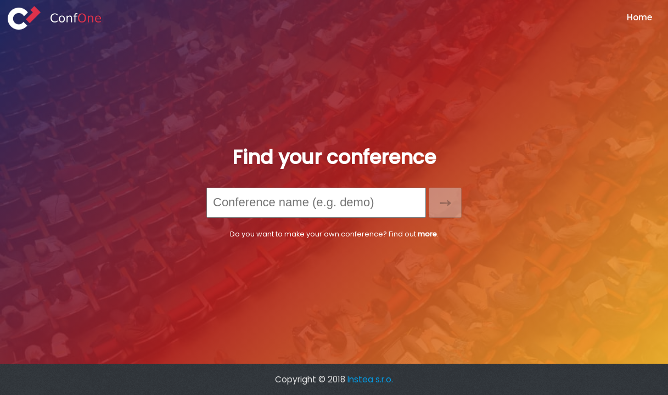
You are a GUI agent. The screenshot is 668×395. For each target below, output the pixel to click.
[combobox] (316, 203)
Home (639, 17)
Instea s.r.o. (370, 379)
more (427, 234)
